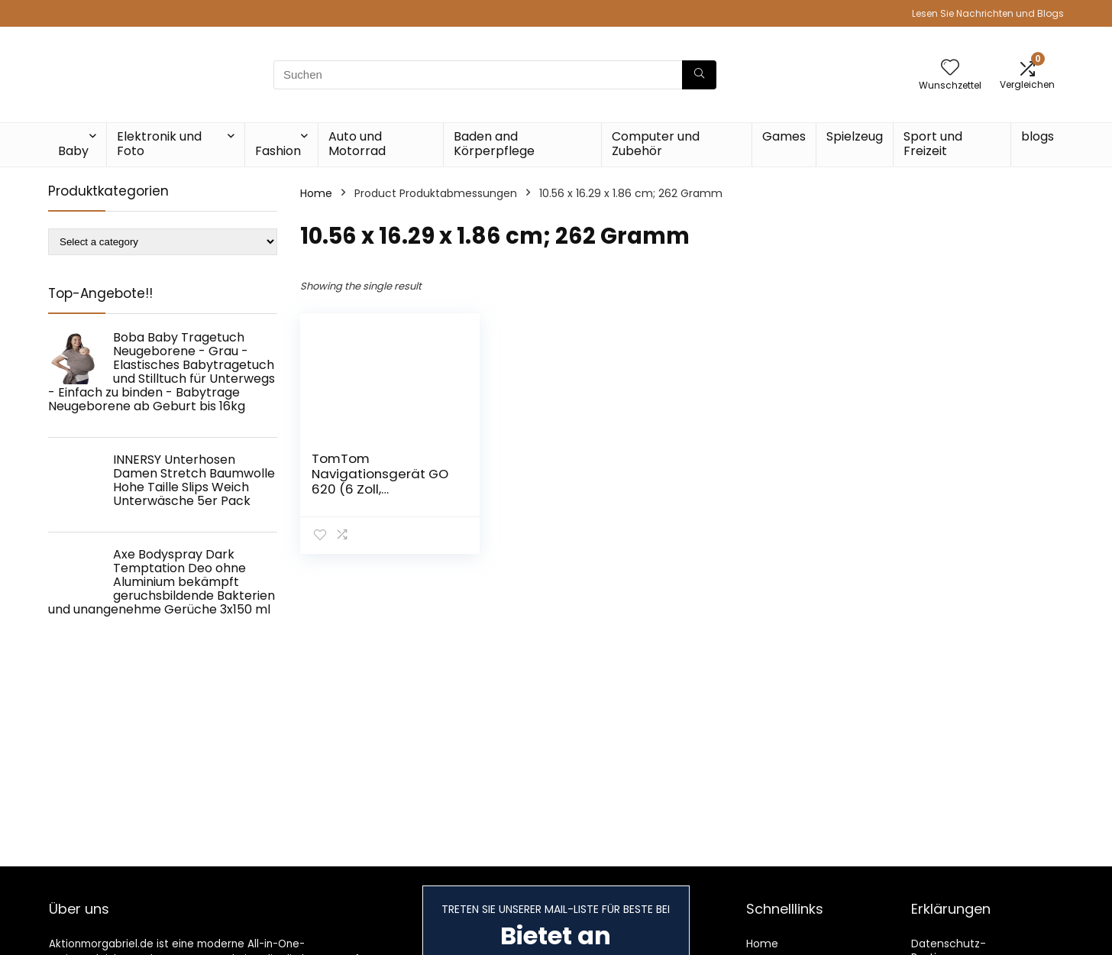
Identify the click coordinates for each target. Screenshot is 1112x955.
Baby (73, 151)
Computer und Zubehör (656, 144)
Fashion (278, 151)
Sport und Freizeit (932, 144)
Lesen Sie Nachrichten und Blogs (988, 13)
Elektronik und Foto (159, 144)
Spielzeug (854, 136)
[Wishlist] (950, 68)
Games (784, 136)
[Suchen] (699, 74)
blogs (1037, 136)
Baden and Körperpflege (494, 144)
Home (316, 193)
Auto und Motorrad (357, 144)
